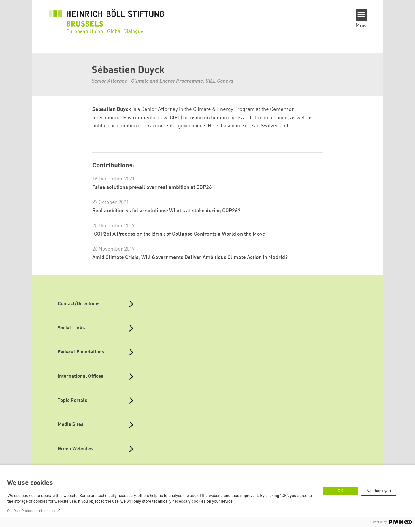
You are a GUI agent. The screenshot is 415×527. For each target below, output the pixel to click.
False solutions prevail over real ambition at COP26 (152, 187)
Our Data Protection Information (31, 511)
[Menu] (361, 15)
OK (340, 491)
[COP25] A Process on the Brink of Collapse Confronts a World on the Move (178, 234)
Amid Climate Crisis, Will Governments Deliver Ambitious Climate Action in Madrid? (190, 257)
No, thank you (379, 491)
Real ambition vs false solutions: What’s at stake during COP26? (166, 210)
